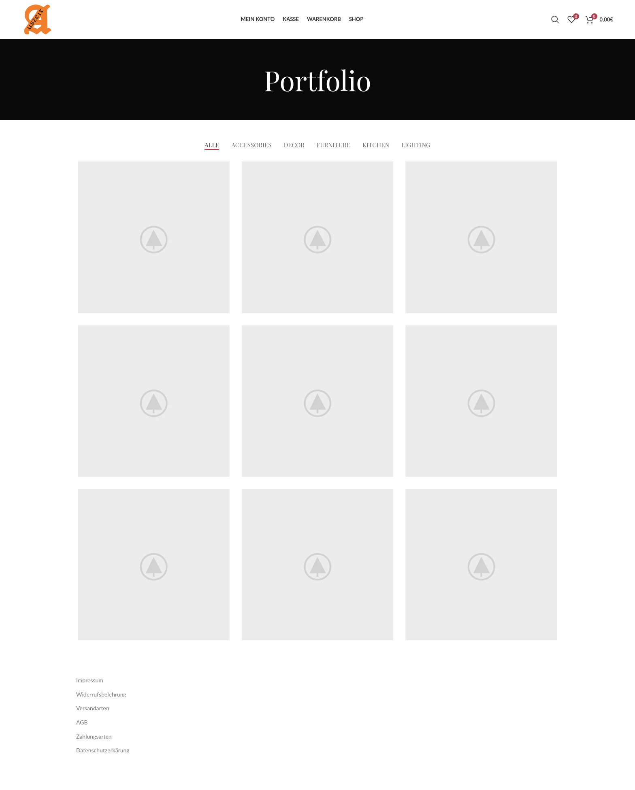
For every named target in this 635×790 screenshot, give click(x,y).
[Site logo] (46, 28)
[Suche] (555, 29)
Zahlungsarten (94, 755)
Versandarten (92, 727)
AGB (82, 741)
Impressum (89, 700)
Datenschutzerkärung (103, 770)
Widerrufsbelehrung (101, 713)
